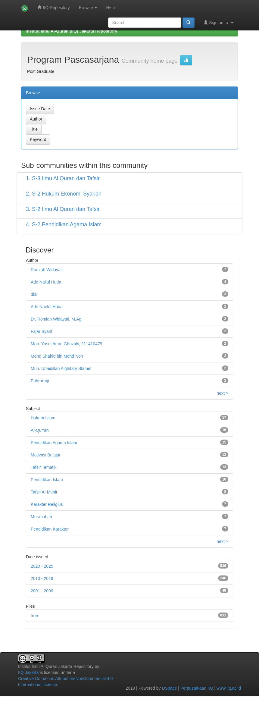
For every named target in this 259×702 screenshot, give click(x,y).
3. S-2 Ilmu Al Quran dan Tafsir (63, 209)
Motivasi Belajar (46, 455)
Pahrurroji (40, 380)
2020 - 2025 (42, 566)
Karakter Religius (47, 504)
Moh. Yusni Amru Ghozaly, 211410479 (66, 343)
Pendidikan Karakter (50, 529)
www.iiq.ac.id (229, 688)
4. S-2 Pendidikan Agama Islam (63, 224)
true (34, 615)
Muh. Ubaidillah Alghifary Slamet (61, 368)
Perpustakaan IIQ (196, 688)
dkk (34, 294)
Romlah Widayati (47, 269)
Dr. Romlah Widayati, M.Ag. (57, 319)
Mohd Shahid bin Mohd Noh (57, 356)
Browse (88, 7)
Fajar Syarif (41, 331)
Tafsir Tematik (43, 467)
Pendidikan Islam (47, 479)
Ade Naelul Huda (47, 306)
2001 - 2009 (42, 590)
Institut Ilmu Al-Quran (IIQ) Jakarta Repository (71, 31)
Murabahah (41, 516)
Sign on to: (218, 22)
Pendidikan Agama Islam (54, 442)
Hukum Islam (43, 417)
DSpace (169, 688)
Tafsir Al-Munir (44, 492)
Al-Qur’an (40, 430)
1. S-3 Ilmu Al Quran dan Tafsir (63, 178)
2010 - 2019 (42, 578)
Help (110, 7)
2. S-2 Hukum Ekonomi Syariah (63, 194)
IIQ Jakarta (28, 672)
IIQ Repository (53, 7)
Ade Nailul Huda (46, 282)
